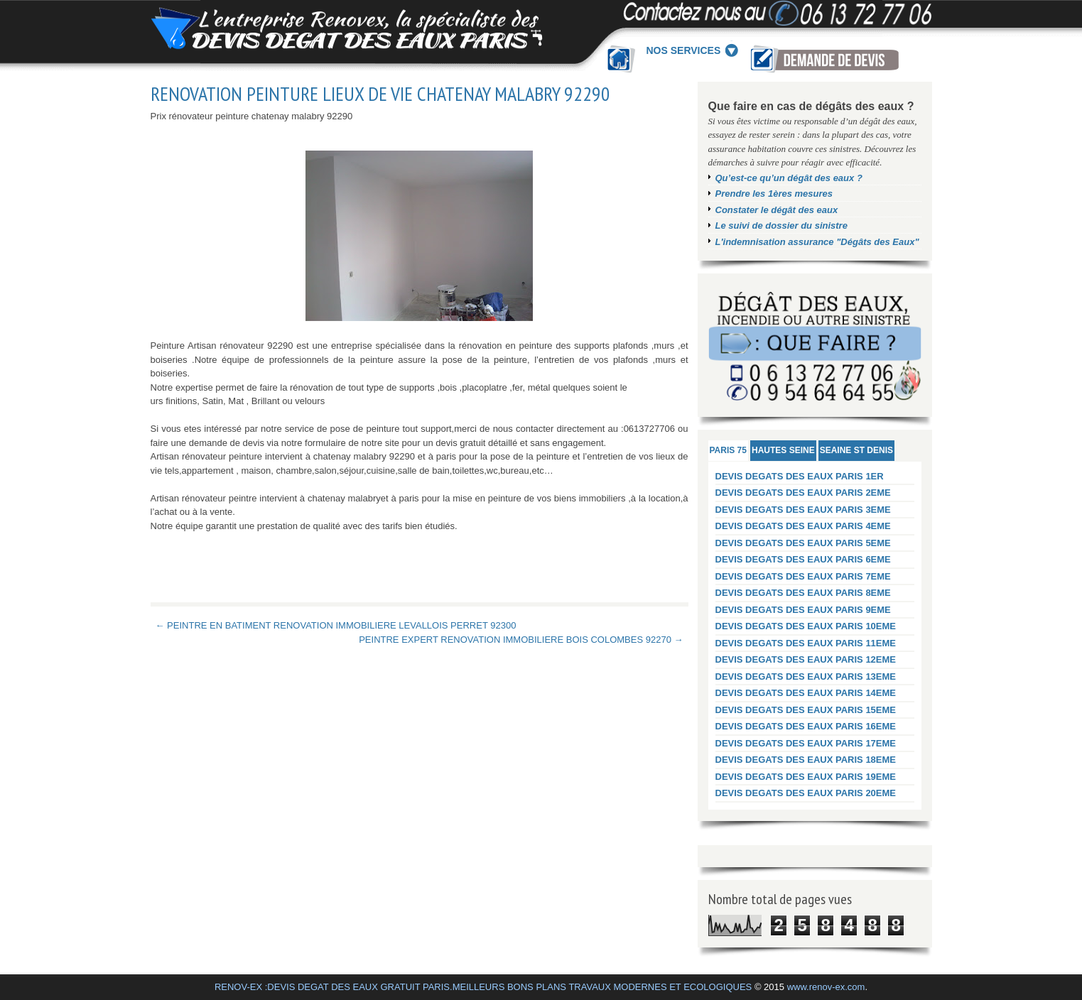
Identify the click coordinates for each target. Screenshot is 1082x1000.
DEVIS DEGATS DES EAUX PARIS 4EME (803, 526)
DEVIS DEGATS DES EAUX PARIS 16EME (806, 726)
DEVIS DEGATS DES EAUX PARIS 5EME (803, 543)
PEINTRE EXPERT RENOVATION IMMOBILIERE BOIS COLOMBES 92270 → (521, 639)
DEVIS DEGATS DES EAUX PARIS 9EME (803, 609)
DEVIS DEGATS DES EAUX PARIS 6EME (803, 559)
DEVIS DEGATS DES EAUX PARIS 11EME (806, 643)
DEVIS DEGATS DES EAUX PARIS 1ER (799, 476)
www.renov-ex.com (826, 987)
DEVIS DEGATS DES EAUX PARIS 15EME (806, 710)
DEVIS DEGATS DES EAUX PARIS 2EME (803, 492)
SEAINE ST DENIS (856, 450)
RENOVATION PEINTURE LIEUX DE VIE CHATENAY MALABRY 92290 (380, 94)
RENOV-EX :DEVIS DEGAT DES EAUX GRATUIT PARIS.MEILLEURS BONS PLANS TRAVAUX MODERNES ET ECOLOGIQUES (483, 987)
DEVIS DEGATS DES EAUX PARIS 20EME (806, 793)
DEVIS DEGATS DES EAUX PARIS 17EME (806, 743)
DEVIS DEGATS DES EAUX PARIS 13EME (806, 676)
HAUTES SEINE (783, 450)
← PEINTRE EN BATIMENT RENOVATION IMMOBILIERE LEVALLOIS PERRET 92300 (336, 625)
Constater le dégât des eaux (776, 210)
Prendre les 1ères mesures (774, 193)
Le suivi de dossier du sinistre (781, 225)
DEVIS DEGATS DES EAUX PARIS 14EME (806, 693)
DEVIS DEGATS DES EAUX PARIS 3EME (803, 509)
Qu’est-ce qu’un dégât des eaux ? (788, 178)
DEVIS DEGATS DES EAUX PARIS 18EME (806, 759)
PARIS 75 (728, 450)
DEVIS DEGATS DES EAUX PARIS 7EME (803, 576)
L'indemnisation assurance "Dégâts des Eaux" (817, 242)
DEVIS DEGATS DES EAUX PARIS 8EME (803, 592)
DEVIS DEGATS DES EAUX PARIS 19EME (806, 776)
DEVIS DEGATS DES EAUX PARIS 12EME (806, 659)
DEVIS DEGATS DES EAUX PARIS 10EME (806, 626)
